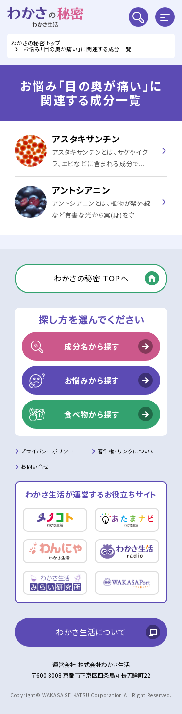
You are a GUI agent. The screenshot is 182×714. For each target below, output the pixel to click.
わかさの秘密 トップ (36, 43)
